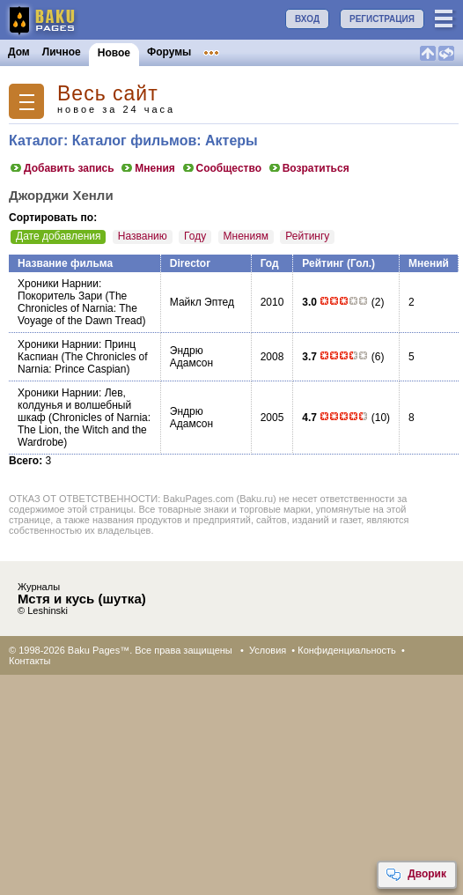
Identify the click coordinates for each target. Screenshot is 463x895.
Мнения (147, 168)
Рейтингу (307, 236)
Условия (267, 650)
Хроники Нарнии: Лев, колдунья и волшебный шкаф (74, 405)
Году (195, 236)
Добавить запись (61, 168)
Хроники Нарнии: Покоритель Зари (60, 289)
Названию (142, 236)
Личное (61, 52)
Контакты (30, 660)
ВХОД (307, 19)
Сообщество (221, 168)
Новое (114, 53)
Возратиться (308, 168)
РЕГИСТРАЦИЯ (382, 19)
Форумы (169, 52)
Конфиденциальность (347, 650)
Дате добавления (58, 236)
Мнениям (246, 236)
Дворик (416, 875)
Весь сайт (107, 94)
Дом (19, 52)
